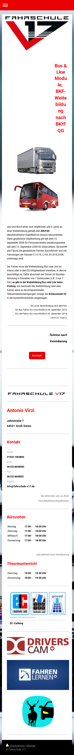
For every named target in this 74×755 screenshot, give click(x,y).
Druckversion (15, 745)
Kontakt (37, 355)
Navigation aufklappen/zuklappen (37, 5)
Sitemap (30, 745)
